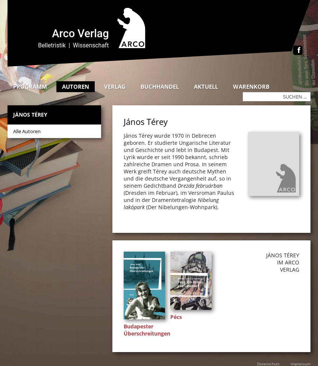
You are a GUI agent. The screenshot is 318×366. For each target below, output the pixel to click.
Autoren (75, 86)
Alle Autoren (27, 131)
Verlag (115, 86)
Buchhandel (160, 86)
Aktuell (206, 86)
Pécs (176, 316)
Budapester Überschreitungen (147, 330)
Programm (30, 86)
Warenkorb (251, 86)
